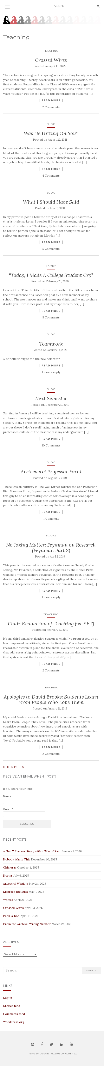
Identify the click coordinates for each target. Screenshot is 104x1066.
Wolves (8, 900)
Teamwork (51, 344)
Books (51, 535)
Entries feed (11, 1006)
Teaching (51, 50)
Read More (50, 100)
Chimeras (9, 867)
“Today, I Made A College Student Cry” (51, 275)
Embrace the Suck (15, 892)
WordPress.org (13, 1022)
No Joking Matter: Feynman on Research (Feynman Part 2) (51, 547)
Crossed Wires (51, 60)
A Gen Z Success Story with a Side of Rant (32, 851)
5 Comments (51, 249)
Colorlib (44, 1053)
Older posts (13, 766)
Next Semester (51, 398)
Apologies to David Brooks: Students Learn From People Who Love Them (51, 699)
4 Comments (51, 175)
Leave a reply (51, 372)
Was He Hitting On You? (51, 133)
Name (24, 799)
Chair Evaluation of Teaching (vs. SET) (51, 623)
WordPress (70, 1053)
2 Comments (51, 107)
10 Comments (51, 445)
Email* (24, 812)
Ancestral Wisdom (15, 883)
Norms (8, 875)
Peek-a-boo (11, 916)
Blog (51, 124)
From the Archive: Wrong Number (27, 924)
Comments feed (14, 1014)
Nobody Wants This (16, 859)
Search (91, 970)
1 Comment (51, 518)
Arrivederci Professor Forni (51, 471)
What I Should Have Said (51, 202)
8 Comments (51, 317)
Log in (7, 998)
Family (51, 265)
